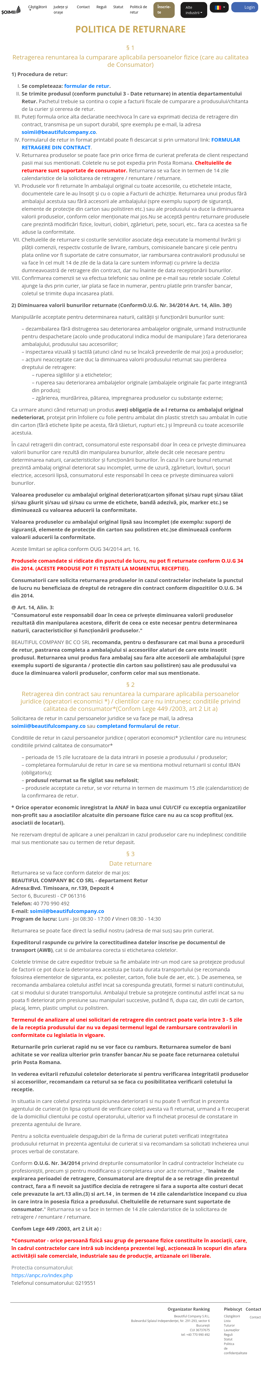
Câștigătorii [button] (37, 6)
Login (245, 7)
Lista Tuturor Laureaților (231, 1325)
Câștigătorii (232, 1316)
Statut (118, 6)
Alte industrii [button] (193, 10)
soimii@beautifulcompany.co (67, 911)
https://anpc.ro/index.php (42, 1275)
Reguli (101, 6)
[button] (219, 7)
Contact (83, 6)
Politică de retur (138, 9)
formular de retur (86, 85)
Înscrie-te (164, 9)
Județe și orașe (61, 9)
